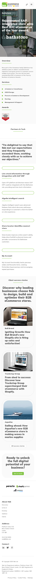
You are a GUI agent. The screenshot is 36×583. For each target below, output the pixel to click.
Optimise (4, 514)
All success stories (18, 446)
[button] (31, 4)
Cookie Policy (22, 578)
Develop (4, 511)
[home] (10, 4)
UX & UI (4, 508)
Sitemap (30, 578)
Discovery (5, 505)
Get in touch (18, 473)
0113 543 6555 (6, 537)
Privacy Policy (12, 578)
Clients (4, 517)
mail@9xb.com (6, 539)
